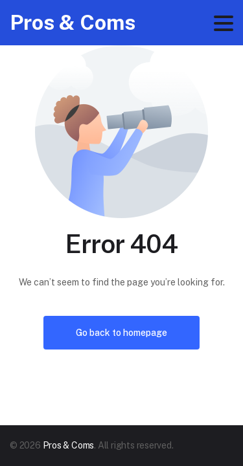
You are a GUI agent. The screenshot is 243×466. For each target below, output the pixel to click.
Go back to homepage (121, 332)
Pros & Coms (72, 22)
